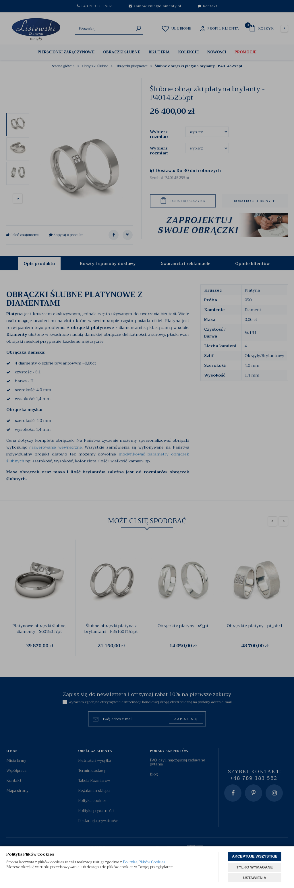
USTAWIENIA (254, 878)
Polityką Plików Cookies (144, 862)
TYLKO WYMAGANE (255, 867)
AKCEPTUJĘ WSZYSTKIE (254, 856)
